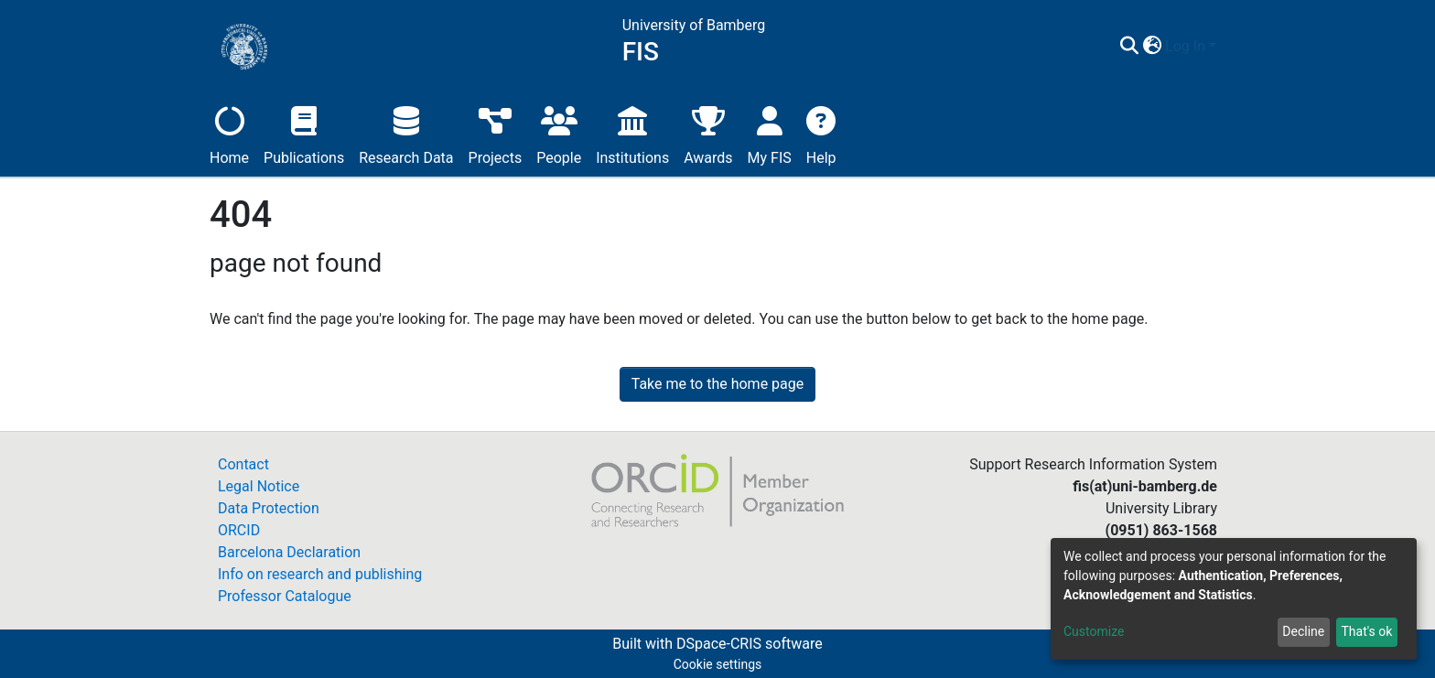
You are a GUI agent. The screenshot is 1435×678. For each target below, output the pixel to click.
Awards (708, 133)
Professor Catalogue (284, 596)
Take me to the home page (717, 384)
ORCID (239, 530)
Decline (1303, 631)
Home (229, 133)
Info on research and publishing (320, 574)
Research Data (406, 133)
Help (821, 133)
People (558, 133)
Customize (1093, 631)
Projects (496, 133)
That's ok (1366, 631)
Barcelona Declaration (289, 552)
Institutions (632, 133)
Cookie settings (718, 664)
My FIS (770, 133)
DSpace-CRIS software (749, 643)
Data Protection (268, 508)
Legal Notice (258, 486)
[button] (1151, 47)
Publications (304, 133)
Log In (1185, 46)
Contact (243, 464)
